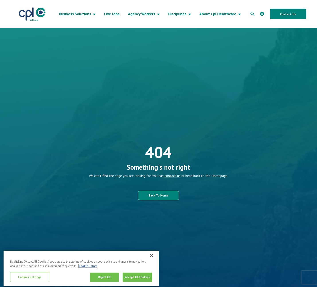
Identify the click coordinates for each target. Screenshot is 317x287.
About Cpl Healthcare (218, 13)
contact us (172, 175)
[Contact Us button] (288, 13)
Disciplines (177, 13)
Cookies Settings (29, 279)
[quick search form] (252, 13)
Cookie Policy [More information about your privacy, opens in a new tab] (88, 267)
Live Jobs (111, 13)
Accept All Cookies (137, 279)
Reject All (104, 279)
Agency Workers (142, 13)
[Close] (152, 257)
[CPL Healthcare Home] (32, 14)
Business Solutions (75, 13)
